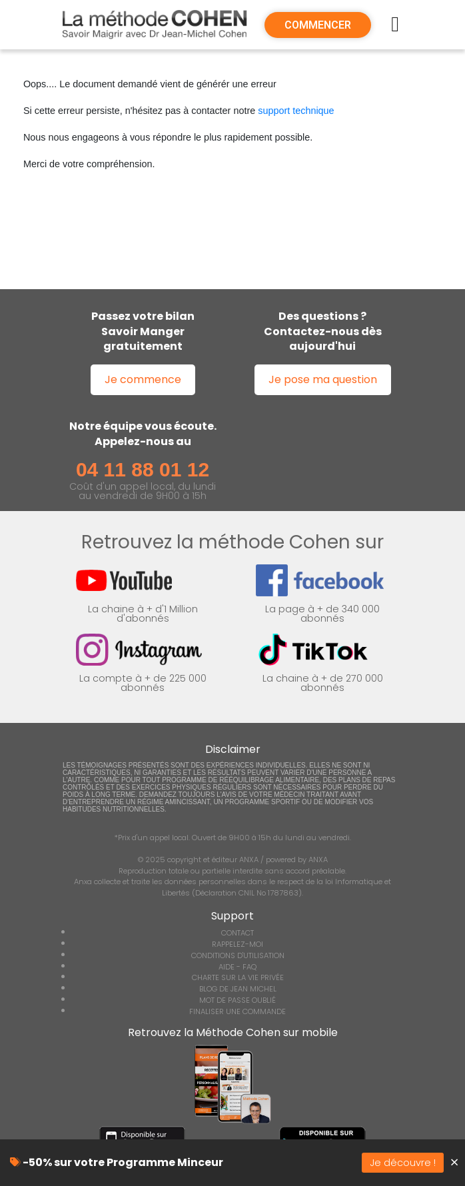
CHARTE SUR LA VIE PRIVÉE (238, 977)
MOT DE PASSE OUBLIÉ (237, 1000)
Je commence (143, 379)
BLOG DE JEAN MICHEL (237, 988)
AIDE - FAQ (237, 966)
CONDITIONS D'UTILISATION (237, 955)
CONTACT (237, 932)
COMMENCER (317, 25)
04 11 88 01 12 (142, 469)
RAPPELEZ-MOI (237, 944)
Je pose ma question (322, 379)
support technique (296, 110)
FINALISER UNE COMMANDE (237, 1011)
